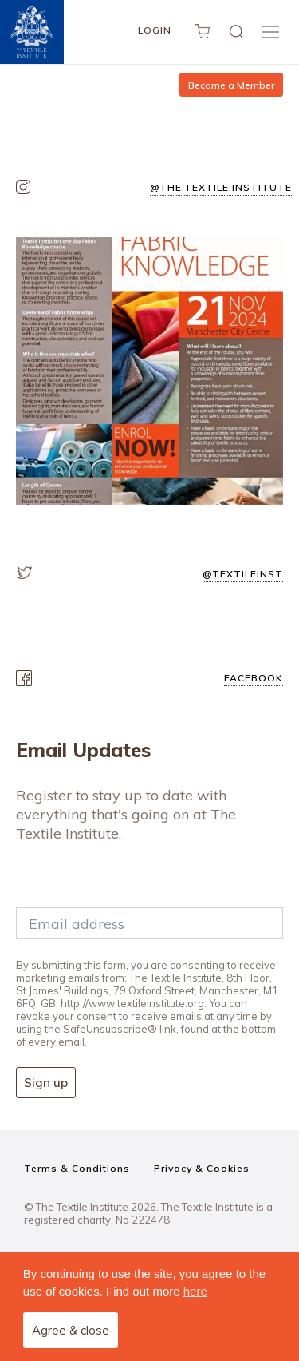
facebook (253, 678)
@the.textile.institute (221, 187)
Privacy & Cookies (202, 1168)
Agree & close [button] (70, 1330)
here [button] (195, 1291)
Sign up (46, 1082)
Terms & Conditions (77, 1168)
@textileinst (243, 574)
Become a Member (231, 85)
